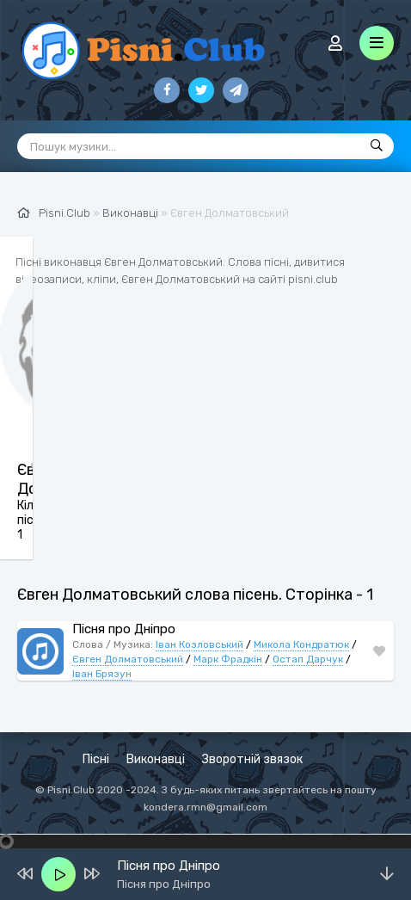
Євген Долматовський (127, 659)
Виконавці (155, 759)
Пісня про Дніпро (123, 629)
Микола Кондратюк (301, 644)
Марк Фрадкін (227, 659)
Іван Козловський (199, 644)
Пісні (96, 759)
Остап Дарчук (308, 659)
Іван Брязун (102, 674)
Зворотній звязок (252, 759)
